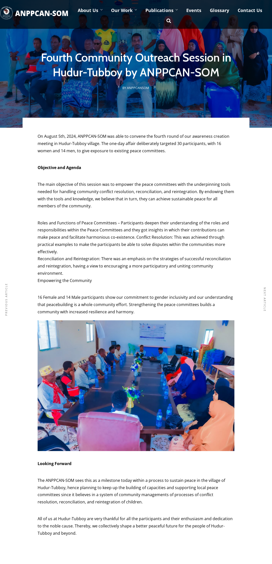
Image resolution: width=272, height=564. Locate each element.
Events (193, 10)
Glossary (219, 10)
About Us (88, 10)
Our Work (122, 10)
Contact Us (250, 10)
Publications (159, 10)
